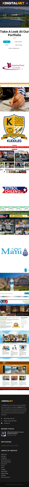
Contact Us (7, 423)
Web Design (18, 45)
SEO (7, 45)
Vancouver (4, 454)
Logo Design (18, 41)
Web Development (14, 48)
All (6, 41)
